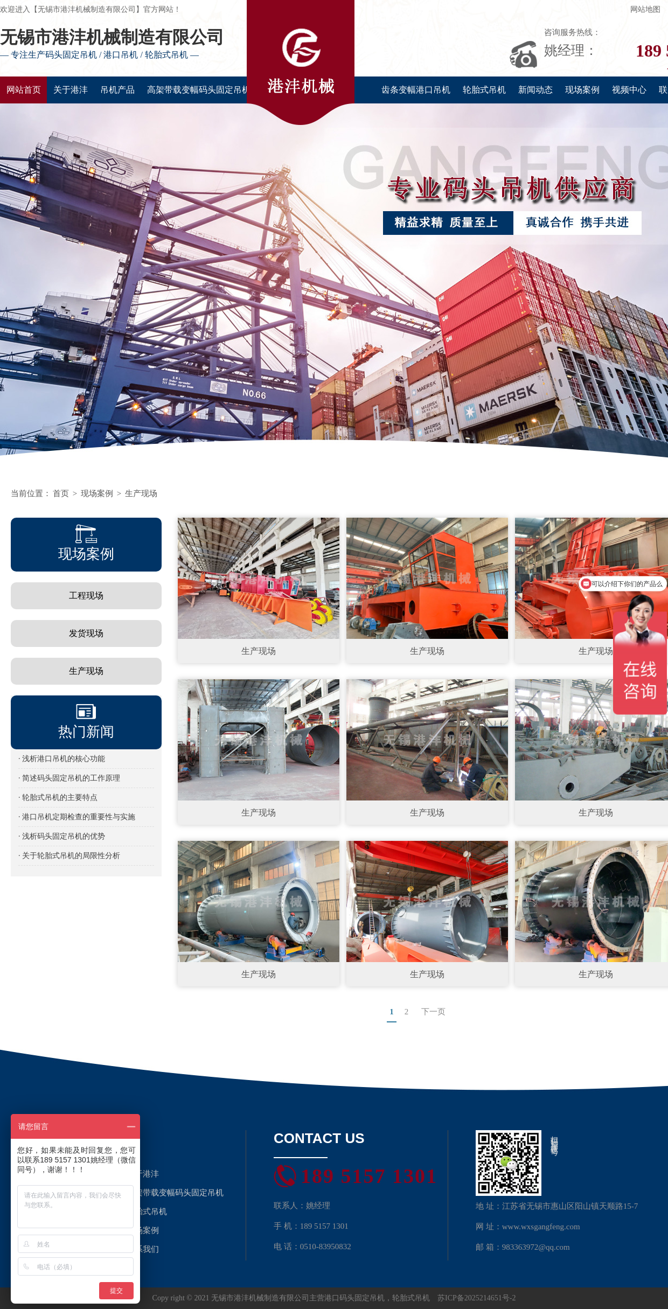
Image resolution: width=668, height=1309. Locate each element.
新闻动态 (535, 89)
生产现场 (141, 493)
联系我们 (143, 1249)
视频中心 (629, 89)
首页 (61, 493)
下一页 (433, 1011)
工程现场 (86, 595)
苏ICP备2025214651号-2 (476, 1298)
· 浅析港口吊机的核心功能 (61, 759)
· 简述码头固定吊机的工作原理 (69, 778)
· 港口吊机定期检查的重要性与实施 (76, 817)
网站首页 (23, 89)
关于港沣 (70, 89)
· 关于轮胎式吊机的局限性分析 (69, 856)
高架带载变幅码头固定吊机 (198, 89)
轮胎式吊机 (484, 89)
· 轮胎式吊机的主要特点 (58, 797)
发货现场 (86, 633)
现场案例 (582, 89)
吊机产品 (117, 89)
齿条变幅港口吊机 (415, 89)
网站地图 (645, 9)
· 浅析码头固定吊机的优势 (61, 836)
